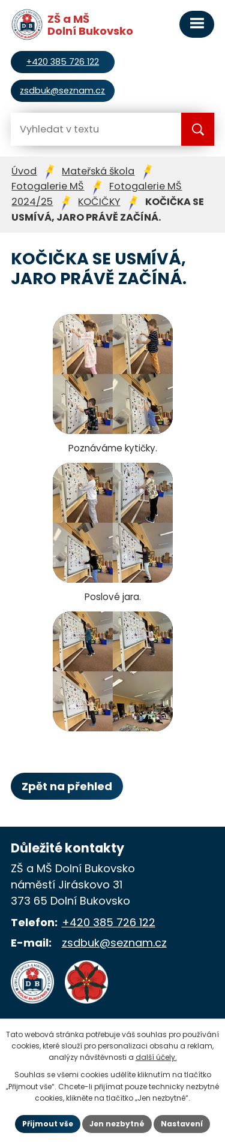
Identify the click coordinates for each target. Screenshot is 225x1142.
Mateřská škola (98, 171)
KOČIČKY (99, 202)
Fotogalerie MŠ (47, 186)
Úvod (24, 171)
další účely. (156, 1057)
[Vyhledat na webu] (59, 129)
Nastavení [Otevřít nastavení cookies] (182, 1124)
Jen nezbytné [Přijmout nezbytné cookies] (117, 1124)
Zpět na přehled (67, 786)
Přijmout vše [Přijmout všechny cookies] (47, 1124)
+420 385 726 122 (108, 922)
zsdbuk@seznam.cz (114, 942)
